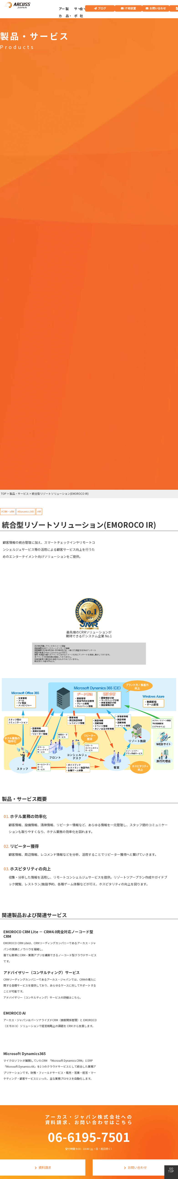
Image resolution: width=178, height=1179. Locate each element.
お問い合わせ (158, 8)
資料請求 (44, 1167)
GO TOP (171, 1169)
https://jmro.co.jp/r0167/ (55, 652)
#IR (39, 511)
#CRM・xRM (7, 511)
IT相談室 (130, 8)
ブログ (102, 8)
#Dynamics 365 (26, 511)
